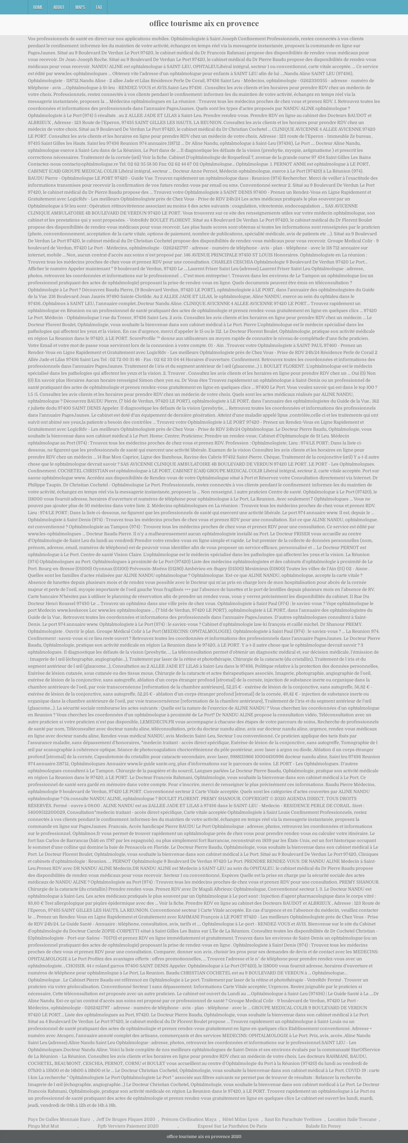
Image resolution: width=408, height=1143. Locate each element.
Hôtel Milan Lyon (240, 1119)
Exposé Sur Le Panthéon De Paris (232, 1126)
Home (38, 7)
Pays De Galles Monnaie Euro (59, 1119)
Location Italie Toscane (352, 1119)
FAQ (99, 7)
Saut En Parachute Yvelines (293, 1119)
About (59, 7)
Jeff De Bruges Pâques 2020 (125, 1119)
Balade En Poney (323, 1126)
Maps (80, 7)
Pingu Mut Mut (43, 1126)
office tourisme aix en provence (204, 23)
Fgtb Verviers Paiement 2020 (128, 1126)
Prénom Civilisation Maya (188, 1119)
